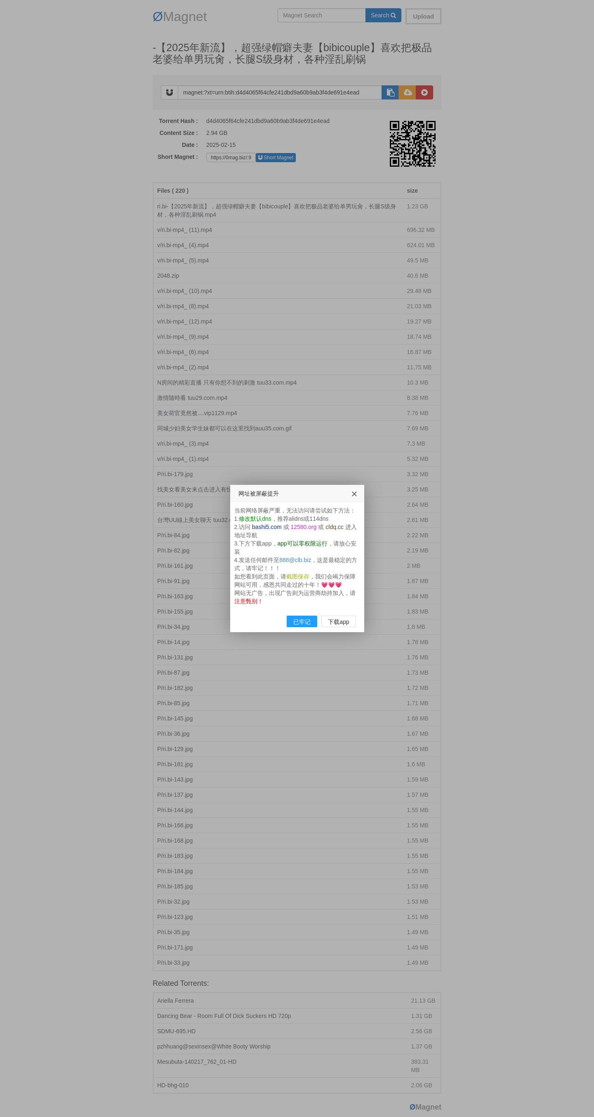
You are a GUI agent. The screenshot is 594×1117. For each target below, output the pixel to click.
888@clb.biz (295, 560)
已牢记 (302, 622)
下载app (338, 622)
